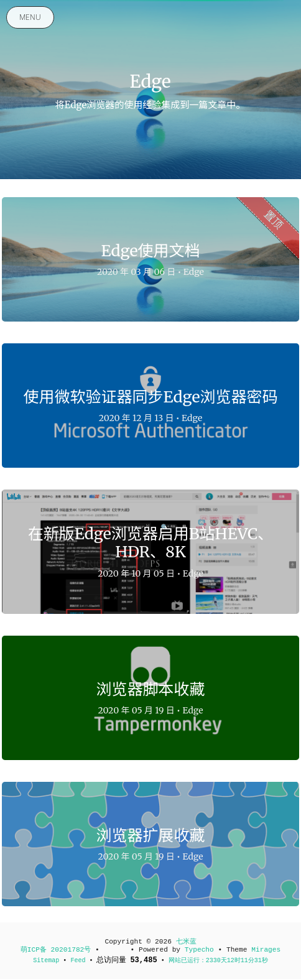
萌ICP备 (36, 949)
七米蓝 (186, 941)
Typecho (199, 949)
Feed (77, 960)
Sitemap (48, 960)
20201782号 (71, 949)
